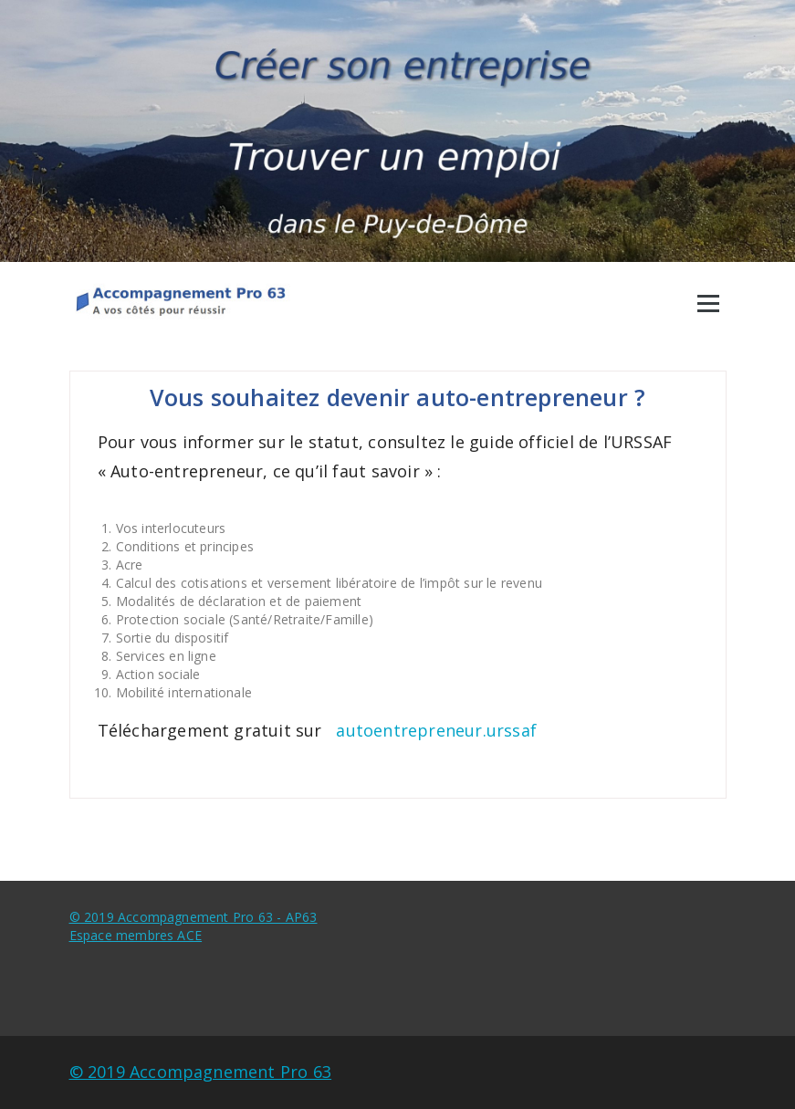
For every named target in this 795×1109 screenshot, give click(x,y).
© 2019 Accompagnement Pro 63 (200, 1072)
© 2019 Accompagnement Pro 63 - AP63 (193, 917)
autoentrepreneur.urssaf (436, 730)
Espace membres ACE (136, 935)
